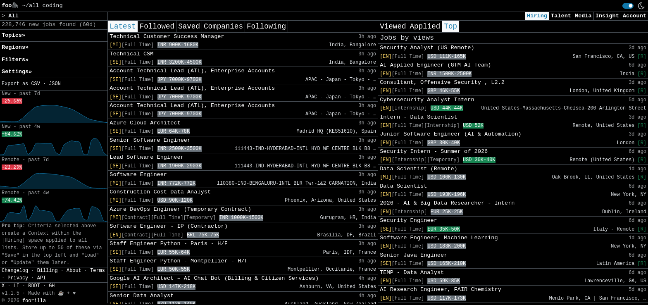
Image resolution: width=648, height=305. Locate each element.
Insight (607, 16)
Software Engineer (138, 175)
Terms (97, 271)
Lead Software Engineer (146, 157)
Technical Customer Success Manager (167, 36)
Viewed (393, 26)
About (74, 271)
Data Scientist (403, 186)
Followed (157, 26)
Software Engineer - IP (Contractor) (169, 226)
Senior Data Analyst (142, 296)
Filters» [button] (15, 60)
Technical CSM (131, 54)
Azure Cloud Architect (145, 123)
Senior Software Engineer (150, 140)
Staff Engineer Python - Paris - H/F (169, 244)
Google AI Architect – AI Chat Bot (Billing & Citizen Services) (214, 278)
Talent (561, 16)
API (41, 278)
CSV (35, 84)
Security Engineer (408, 220)
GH (52, 286)
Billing (47, 271)
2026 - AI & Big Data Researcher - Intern (447, 203)
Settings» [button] (17, 72)
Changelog (15, 271)
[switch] (628, 6)
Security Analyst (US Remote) (427, 48)
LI (16, 286)
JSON (55, 84)
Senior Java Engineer (413, 255)
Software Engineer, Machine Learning (439, 238)
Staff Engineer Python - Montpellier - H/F (179, 261)
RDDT (34, 286)
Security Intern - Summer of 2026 (434, 151)
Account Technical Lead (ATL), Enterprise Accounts (192, 71)
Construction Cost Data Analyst (160, 192)
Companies (223, 26)
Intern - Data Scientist (418, 117)
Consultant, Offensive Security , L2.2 (442, 82)
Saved (189, 26)
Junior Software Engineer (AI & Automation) (451, 134)
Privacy (17, 278)
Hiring (537, 16)
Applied (425, 26)
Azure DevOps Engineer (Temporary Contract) (180, 209)
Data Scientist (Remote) (418, 169)
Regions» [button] (15, 47)
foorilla (34, 301)
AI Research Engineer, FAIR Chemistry (440, 289)
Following (266, 26)
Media (583, 16)
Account (634, 16)
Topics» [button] (13, 35)
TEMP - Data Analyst (412, 272)
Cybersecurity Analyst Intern (427, 100)
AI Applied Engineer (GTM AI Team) (435, 65)
